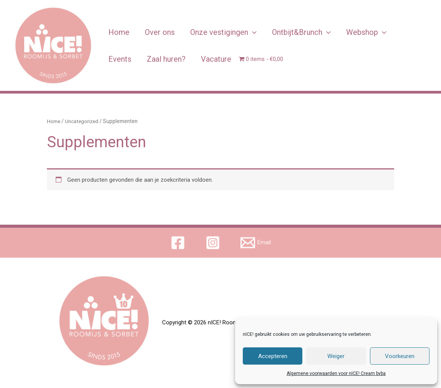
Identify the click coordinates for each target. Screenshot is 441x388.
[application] (252, 32)
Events (119, 59)
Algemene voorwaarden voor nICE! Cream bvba (336, 373)
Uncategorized (83, 121)
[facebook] (179, 242)
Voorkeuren (399, 356)
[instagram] (214, 242)
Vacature (216, 59)
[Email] (255, 242)
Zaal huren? (166, 59)
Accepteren (272, 356)
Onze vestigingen (223, 32)
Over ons (160, 32)
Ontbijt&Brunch (301, 32)
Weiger (336, 356)
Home (118, 32)
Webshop (366, 32)
